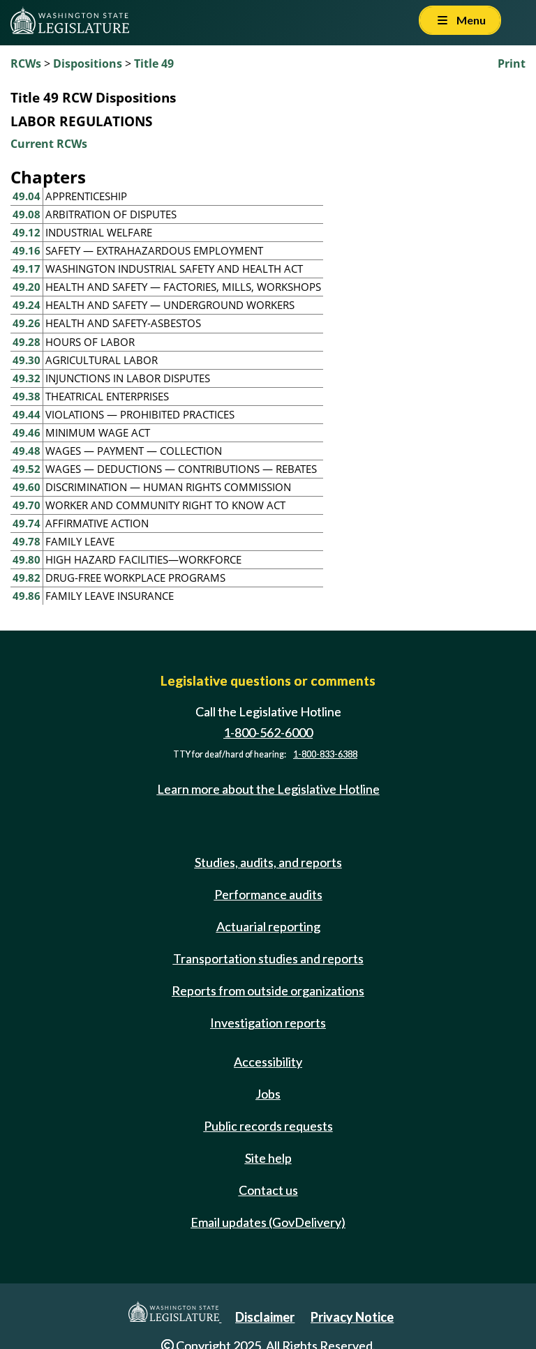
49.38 (26, 396)
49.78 (26, 541)
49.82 (26, 578)
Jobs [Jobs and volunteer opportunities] (268, 1093)
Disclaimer (265, 1317)
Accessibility (268, 1061)
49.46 (26, 432)
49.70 (26, 505)
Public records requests (268, 1125)
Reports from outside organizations (268, 990)
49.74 (26, 523)
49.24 (26, 305)
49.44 (26, 414)
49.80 (26, 559)
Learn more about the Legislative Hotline (268, 789)
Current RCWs (48, 143)
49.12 (26, 232)
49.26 (26, 323)
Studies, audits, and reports (268, 862)
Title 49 (154, 63)
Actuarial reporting (268, 926)
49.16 (26, 250)
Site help (268, 1158)
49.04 (26, 196)
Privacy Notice (352, 1317)
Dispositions (87, 63)
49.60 (26, 487)
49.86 (26, 596)
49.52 (26, 469)
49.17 (26, 269)
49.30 (26, 360)
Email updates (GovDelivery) (268, 1222)
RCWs (25, 63)
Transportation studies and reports (268, 958)
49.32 (26, 378)
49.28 (26, 342)
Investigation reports (268, 1022)
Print (512, 63)
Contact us (268, 1190)
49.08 (26, 214)
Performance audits (268, 894)
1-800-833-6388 (325, 754)
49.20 (26, 287)
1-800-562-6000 (268, 732)
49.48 (26, 451)
